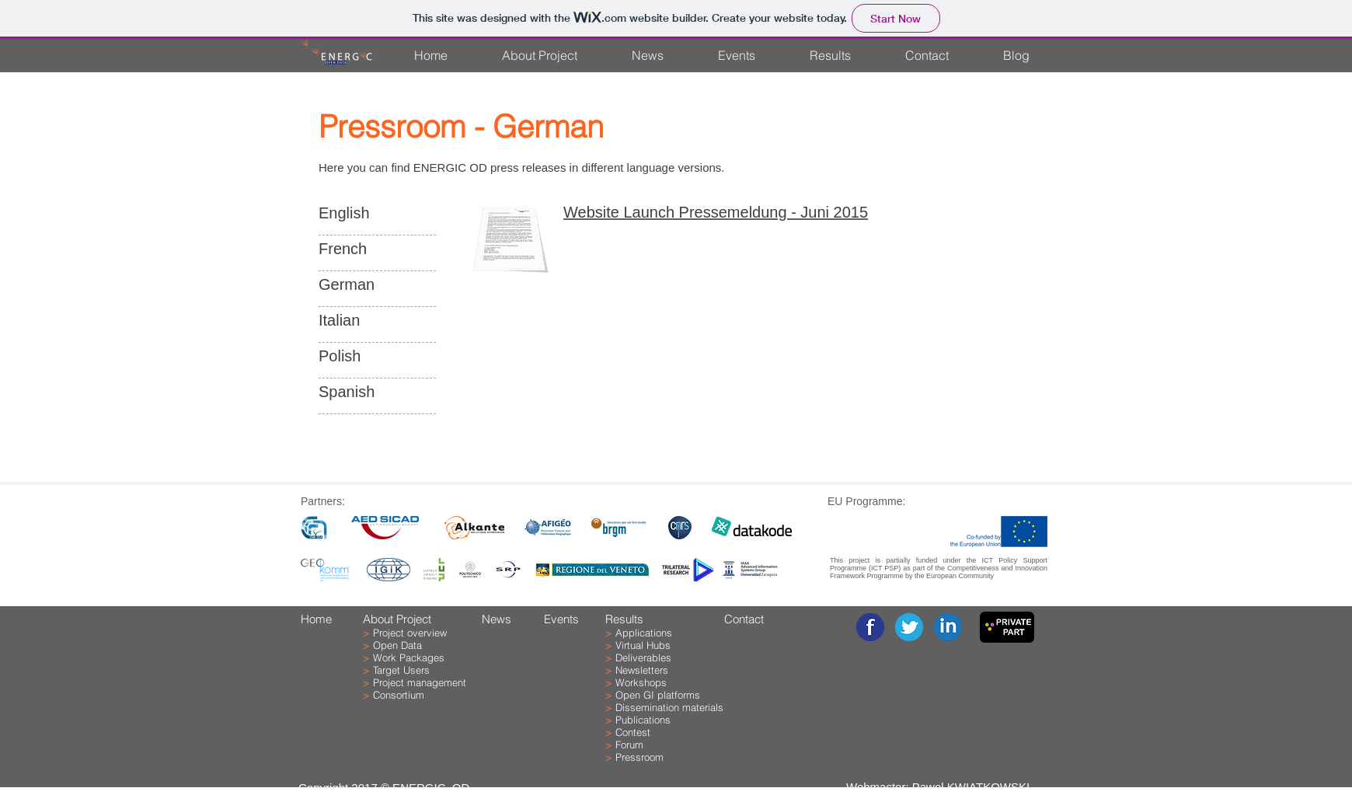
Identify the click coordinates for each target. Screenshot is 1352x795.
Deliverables (643, 657)
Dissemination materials (669, 707)
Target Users (401, 670)
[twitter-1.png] (909, 627)
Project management (419, 682)
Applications (643, 632)
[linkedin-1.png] (947, 627)
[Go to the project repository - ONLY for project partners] (1006, 627)
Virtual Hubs (643, 645)
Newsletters (641, 670)
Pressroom (639, 757)
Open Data (397, 645)
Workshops (641, 682)
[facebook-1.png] (870, 627)
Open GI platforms (657, 695)
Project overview (410, 632)
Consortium (398, 695)
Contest (632, 732)
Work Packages (408, 657)
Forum (629, 744)
